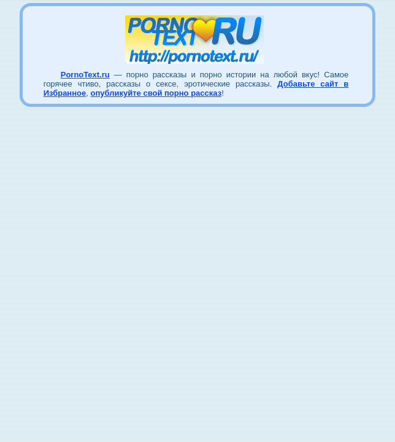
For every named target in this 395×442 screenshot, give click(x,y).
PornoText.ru (85, 74)
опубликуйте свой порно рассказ (155, 93)
